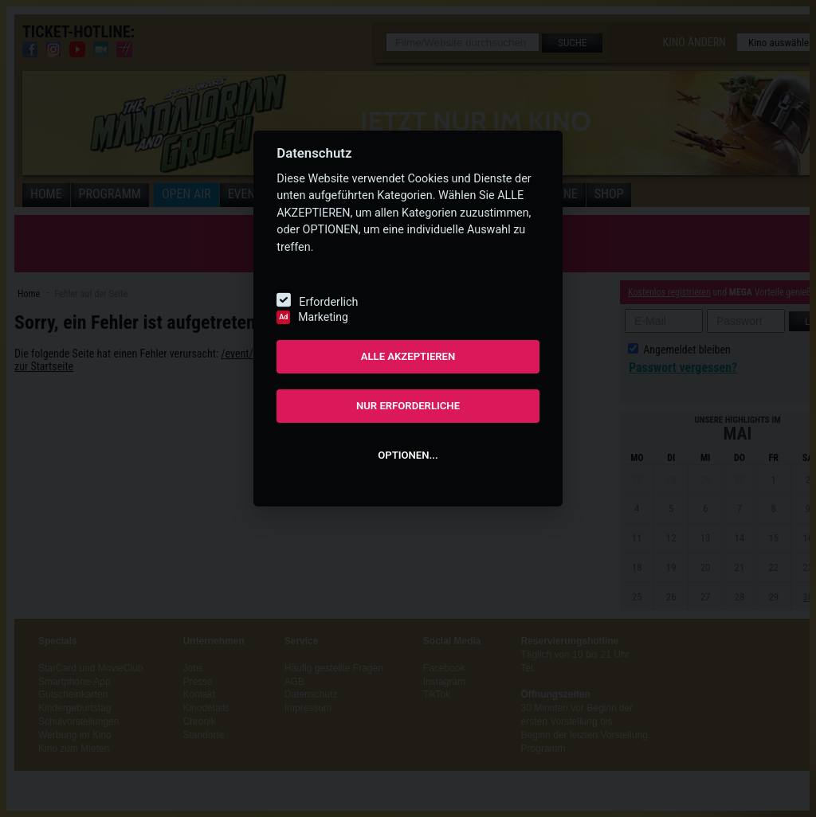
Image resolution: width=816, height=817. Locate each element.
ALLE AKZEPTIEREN (408, 356)
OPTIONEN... (407, 455)
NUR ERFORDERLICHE (408, 406)
